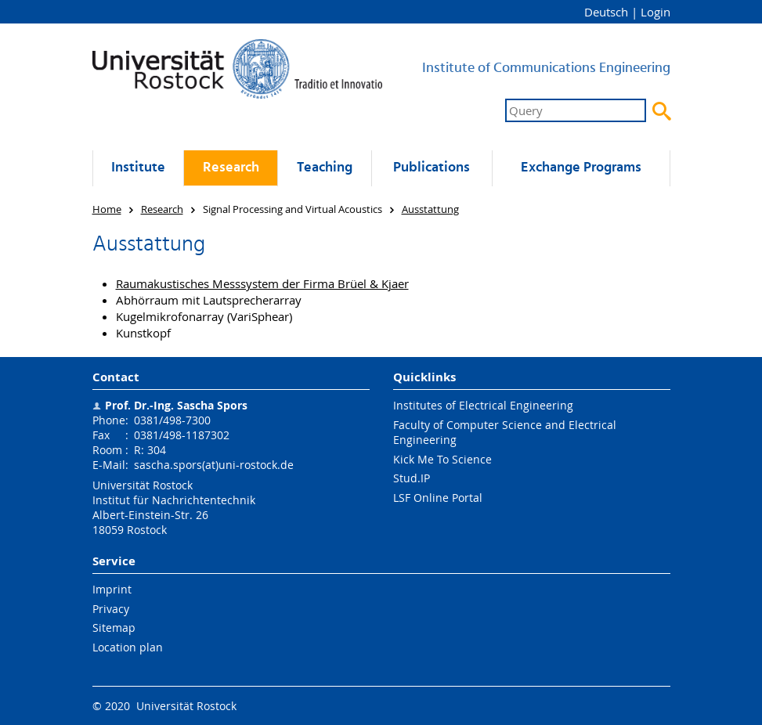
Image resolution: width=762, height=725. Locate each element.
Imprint (112, 589)
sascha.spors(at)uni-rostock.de (214, 464)
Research (231, 168)
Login (655, 12)
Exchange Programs (581, 168)
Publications (431, 168)
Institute (138, 168)
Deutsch (606, 12)
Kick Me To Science (442, 459)
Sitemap (113, 627)
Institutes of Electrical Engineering (483, 405)
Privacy (110, 608)
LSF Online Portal (437, 497)
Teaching (324, 168)
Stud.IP (411, 478)
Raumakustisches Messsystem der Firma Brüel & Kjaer (262, 283)
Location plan (127, 647)
